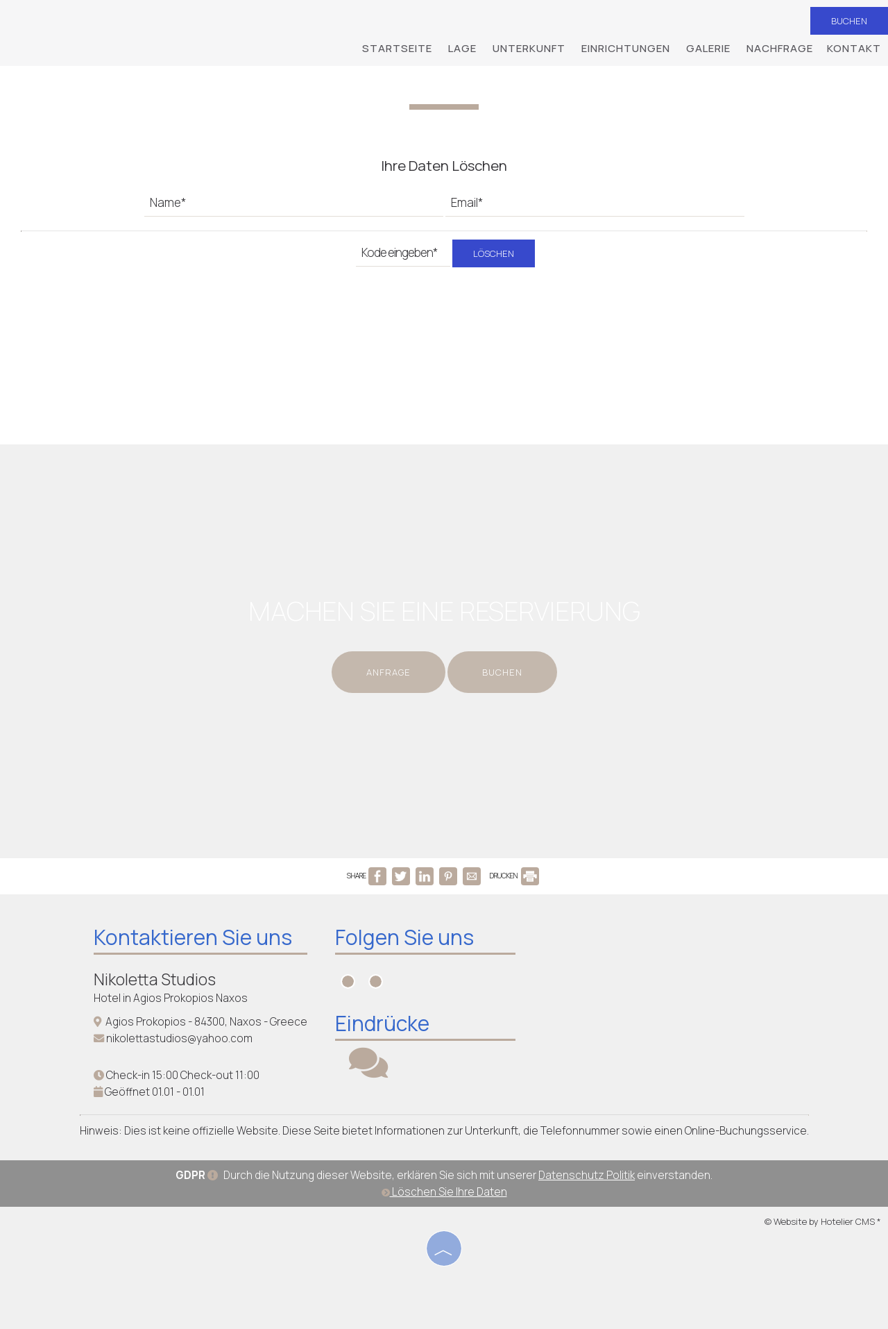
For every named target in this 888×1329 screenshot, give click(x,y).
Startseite (397, 48)
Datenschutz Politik (586, 1175)
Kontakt (854, 48)
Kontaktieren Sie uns (193, 937)
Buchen (849, 21)
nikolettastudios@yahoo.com (179, 1038)
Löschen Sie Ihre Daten (444, 1192)
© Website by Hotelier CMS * (823, 1221)
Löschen (493, 253)
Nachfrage (779, 48)
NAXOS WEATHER (640, 981)
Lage (462, 48)
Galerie (708, 48)
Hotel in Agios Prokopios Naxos (171, 998)
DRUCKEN (514, 875)
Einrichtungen (625, 48)
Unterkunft (529, 48)
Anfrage (388, 672)
